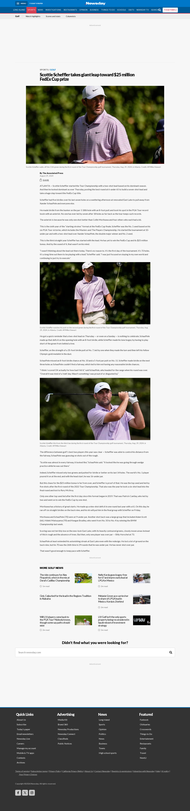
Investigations (53, 10)
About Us (21, 719)
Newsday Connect (66, 734)
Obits (131, 10)
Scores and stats (53, 16)
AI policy (165, 771)
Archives (21, 762)
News (40, 10)
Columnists (71, 16)
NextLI (143, 757)
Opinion (83, 10)
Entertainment (146, 738)
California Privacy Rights (72, 771)
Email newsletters (25, 734)
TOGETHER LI (170, 10)
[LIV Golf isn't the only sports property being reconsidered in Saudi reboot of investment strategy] (124, 624)
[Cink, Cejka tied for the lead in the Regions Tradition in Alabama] (66, 603)
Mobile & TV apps (25, 753)
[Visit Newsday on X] (25, 793)
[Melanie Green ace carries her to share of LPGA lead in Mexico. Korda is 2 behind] (124, 603)
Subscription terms (39, 771)
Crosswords (145, 729)
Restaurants (70, 10)
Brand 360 (63, 724)
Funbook (144, 719)
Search (154, 10)
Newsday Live (23, 738)
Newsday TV (143, 10)
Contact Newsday (102, 771)
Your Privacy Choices (28, 774)
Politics (102, 734)
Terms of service (22, 771)
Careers (20, 743)
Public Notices (65, 743)
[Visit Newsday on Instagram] (32, 793)
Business (94, 10)
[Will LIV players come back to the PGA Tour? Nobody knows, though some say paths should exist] (66, 624)
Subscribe (21, 724)
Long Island (19, 10)
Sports (31, 10)
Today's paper (23, 729)
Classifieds (63, 738)
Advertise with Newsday (143, 771)
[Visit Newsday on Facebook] (18, 793)
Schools (121, 10)
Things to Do (108, 10)
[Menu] (21, 3)
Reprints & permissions (122, 771)
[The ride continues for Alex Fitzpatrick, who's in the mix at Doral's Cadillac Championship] (66, 582)
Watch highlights (33, 16)
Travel (143, 753)
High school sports (108, 753)
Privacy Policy (55, 771)
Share (44, 180)
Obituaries (145, 724)
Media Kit (62, 719)
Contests (21, 757)
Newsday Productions (68, 729)
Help (158, 771)
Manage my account (26, 748)
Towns (102, 748)
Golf (17, 16)
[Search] (171, 652)
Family (143, 748)
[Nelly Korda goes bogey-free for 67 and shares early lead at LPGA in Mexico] (124, 582)
